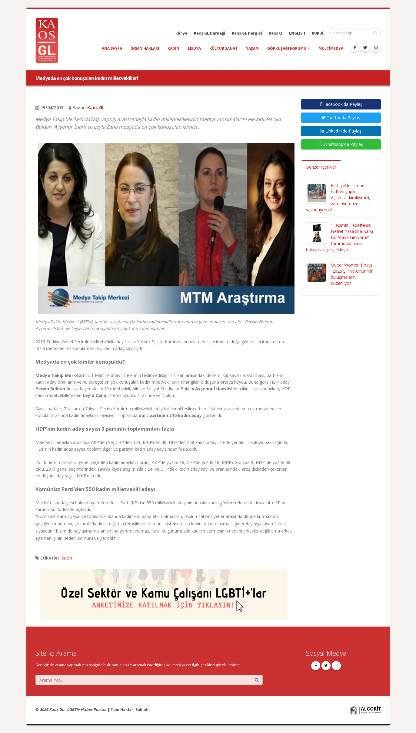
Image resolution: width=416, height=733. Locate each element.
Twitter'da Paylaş (340, 117)
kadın (173, 48)
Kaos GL (96, 107)
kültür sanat (223, 48)
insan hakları (145, 48)
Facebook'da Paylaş (341, 104)
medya (194, 48)
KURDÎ (317, 33)
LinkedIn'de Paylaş (341, 131)
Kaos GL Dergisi (247, 33)
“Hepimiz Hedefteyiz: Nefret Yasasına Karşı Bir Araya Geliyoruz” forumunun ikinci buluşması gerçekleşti (339, 237)
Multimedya (330, 48)
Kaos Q (275, 33)
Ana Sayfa (112, 48)
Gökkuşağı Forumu (286, 48)
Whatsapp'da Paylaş (341, 144)
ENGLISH (297, 33)
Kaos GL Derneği (209, 33)
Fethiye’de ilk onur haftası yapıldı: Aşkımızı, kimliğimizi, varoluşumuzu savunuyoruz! (338, 198)
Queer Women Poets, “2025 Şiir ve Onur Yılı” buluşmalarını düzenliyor (352, 274)
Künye (181, 33)
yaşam (252, 48)
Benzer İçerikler (321, 167)
